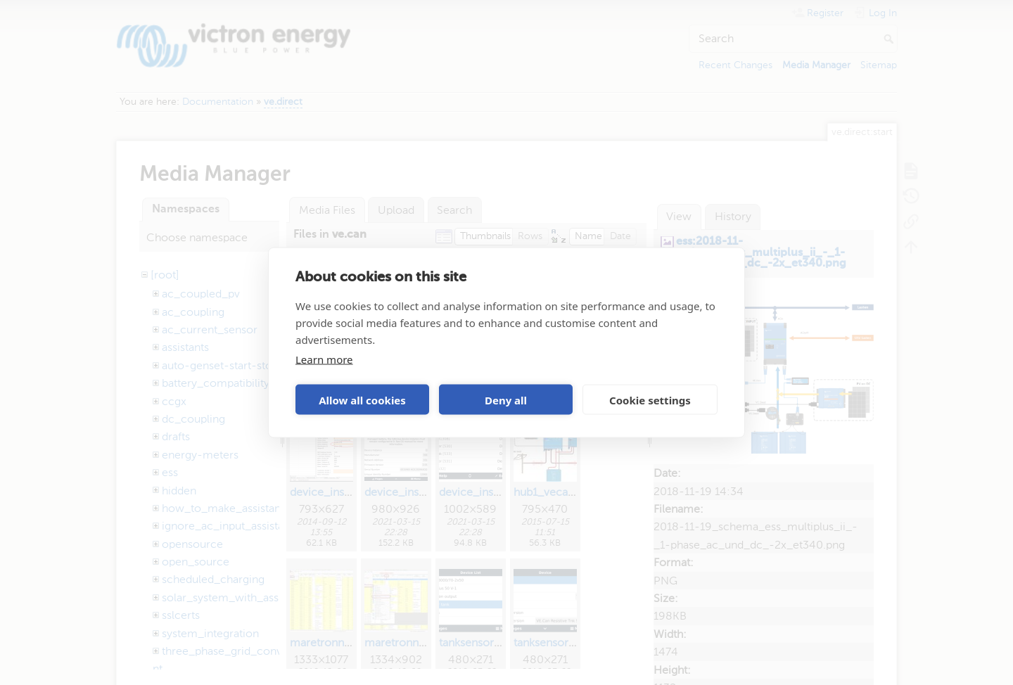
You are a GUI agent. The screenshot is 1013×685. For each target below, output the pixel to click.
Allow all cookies (362, 399)
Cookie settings (650, 399)
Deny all (506, 399)
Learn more (324, 359)
